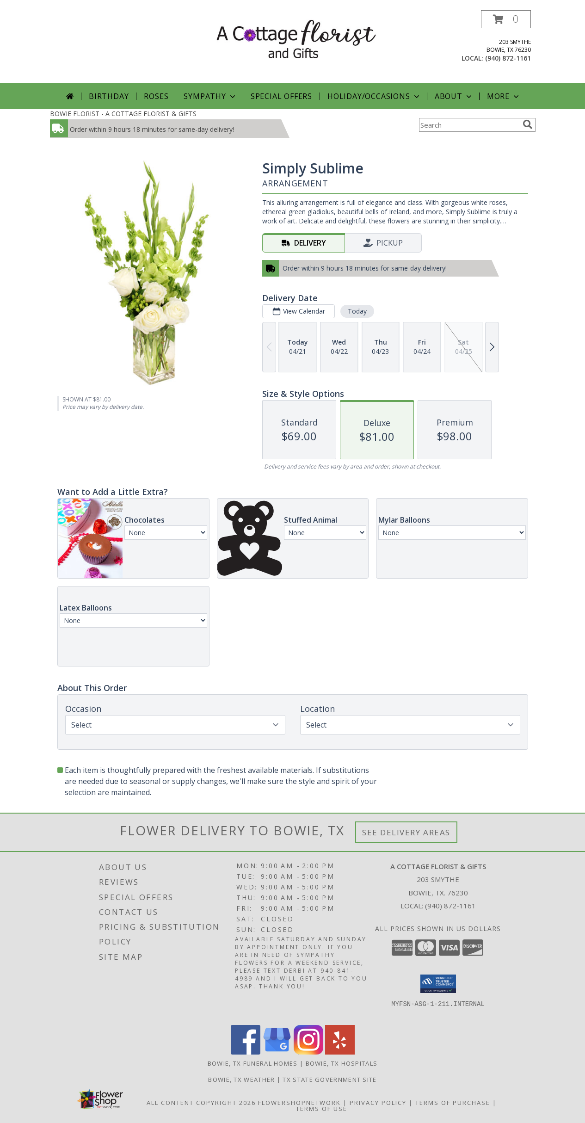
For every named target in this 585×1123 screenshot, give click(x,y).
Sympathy (210, 96)
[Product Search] (468, 124)
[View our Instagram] (308, 1052)
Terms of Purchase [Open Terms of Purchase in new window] (452, 1102)
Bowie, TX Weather (241, 1079)
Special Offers (281, 96)
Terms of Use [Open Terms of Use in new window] (321, 1108)
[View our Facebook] (245, 1052)
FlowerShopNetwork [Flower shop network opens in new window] (299, 1102)
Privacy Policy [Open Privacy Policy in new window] (378, 1102)
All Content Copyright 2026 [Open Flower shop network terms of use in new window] (201, 1102)
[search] (527, 124)
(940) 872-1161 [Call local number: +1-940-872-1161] (508, 58)
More (504, 96)
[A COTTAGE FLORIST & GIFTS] (296, 38)
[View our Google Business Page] (277, 1052)
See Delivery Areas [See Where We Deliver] (406, 832)
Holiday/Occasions (374, 96)
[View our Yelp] (340, 1052)
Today (356, 311)
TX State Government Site (329, 1079)
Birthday (109, 96)
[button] (506, 19)
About (454, 96)
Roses (156, 96)
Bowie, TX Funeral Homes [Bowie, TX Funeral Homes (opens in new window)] (253, 1063)
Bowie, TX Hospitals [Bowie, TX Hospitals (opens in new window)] (342, 1063)
